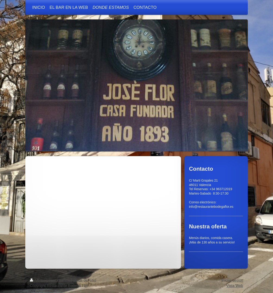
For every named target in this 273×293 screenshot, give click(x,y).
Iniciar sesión (232, 280)
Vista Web (234, 286)
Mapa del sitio (84, 280)
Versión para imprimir (50, 280)
